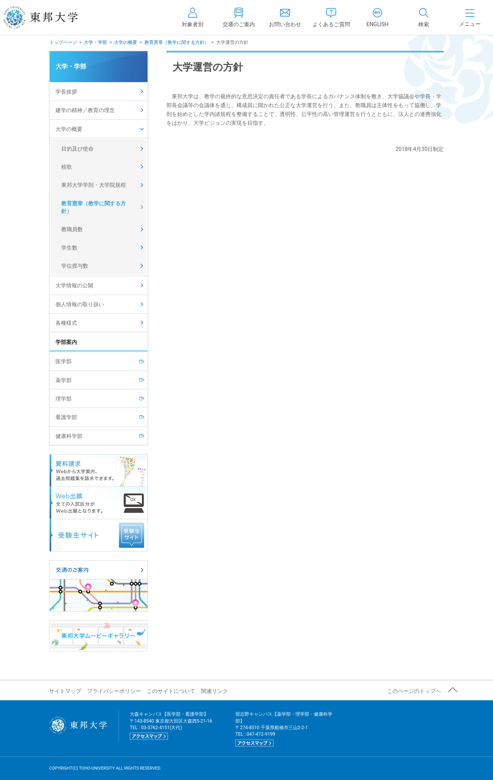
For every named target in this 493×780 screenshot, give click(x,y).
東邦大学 (49, 17)
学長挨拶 (66, 92)
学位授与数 (74, 266)
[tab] (424, 17)
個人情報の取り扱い (79, 304)
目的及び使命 (77, 149)
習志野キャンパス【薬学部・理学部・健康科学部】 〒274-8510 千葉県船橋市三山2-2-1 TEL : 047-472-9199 (283, 728)
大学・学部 (95, 42)
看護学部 (66, 417)
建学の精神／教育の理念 (85, 110)
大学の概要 (125, 42)
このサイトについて (171, 691)
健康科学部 (68, 436)
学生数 (69, 248)
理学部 (63, 399)
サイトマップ (65, 691)
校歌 (66, 167)
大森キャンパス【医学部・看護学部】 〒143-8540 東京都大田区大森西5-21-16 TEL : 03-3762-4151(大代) (171, 725)
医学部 (63, 361)
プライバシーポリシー (114, 691)
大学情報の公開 (74, 285)
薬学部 (63, 380)
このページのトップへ (414, 691)
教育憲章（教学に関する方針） (176, 42)
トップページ (63, 42)
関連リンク (214, 691)
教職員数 (72, 229)
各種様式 (66, 323)
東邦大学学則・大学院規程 (93, 185)
